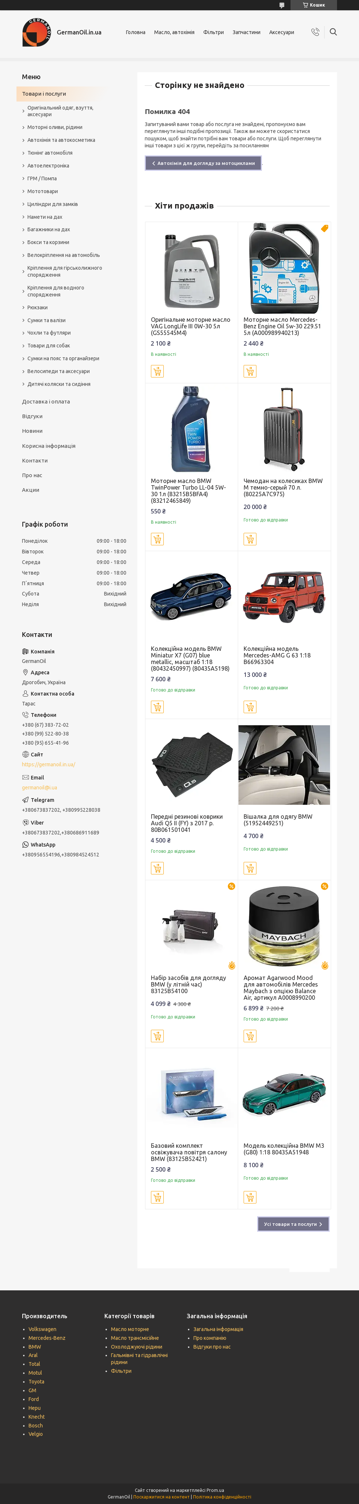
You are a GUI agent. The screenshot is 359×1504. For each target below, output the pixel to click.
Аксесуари (281, 32)
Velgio (36, 1434)
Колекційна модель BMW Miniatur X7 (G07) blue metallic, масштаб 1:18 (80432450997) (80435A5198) (190, 658)
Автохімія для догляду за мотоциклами (206, 163)
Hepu (35, 1408)
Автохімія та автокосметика (61, 140)
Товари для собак (48, 346)
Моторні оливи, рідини (54, 127)
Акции (30, 490)
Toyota (36, 1382)
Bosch (36, 1426)
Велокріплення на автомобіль (63, 255)
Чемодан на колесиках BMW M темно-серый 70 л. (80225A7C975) (283, 487)
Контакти (35, 460)
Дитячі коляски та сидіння (58, 384)
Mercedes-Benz (47, 1338)
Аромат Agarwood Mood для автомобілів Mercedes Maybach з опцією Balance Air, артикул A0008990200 (281, 987)
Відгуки (32, 416)
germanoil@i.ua (39, 787)
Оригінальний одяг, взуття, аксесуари (60, 111)
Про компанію (209, 1338)
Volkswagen (42, 1329)
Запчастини (246, 32)
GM (32, 1390)
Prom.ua (215, 1490)
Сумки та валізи (46, 320)
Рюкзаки (37, 307)
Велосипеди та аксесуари (58, 371)
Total (34, 1364)
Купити (157, 371)
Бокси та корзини (48, 242)
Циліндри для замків (52, 204)
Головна (135, 32)
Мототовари (42, 191)
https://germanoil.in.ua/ (48, 764)
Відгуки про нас (212, 1347)
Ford (34, 1399)
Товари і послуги (44, 94)
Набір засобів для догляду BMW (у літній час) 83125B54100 (188, 984)
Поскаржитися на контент (161, 1496)
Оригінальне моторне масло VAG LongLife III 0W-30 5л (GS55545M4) (190, 326)
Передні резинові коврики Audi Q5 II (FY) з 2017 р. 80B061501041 (187, 823)
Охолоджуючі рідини (136, 1347)
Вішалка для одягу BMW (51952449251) (278, 819)
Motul (35, 1373)
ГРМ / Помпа (42, 178)
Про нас (32, 475)
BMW (35, 1347)
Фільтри (213, 32)
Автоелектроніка (48, 166)
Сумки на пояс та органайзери (63, 358)
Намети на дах (44, 217)
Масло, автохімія (174, 32)
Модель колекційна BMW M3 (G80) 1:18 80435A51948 (284, 1148)
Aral (33, 1355)
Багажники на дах (48, 229)
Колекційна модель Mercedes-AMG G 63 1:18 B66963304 (277, 655)
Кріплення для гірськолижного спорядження (64, 271)
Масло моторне (130, 1329)
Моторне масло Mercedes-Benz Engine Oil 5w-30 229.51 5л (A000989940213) (282, 326)
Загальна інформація (218, 1329)
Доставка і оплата (46, 401)
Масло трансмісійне (135, 1338)
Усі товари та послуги (290, 1224)
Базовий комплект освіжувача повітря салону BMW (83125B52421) (189, 1152)
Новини (32, 431)
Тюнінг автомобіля (50, 153)
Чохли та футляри (49, 333)
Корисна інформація (48, 446)
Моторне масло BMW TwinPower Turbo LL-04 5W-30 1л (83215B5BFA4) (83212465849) (188, 491)
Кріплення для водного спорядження (55, 291)
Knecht (37, 1417)
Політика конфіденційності (222, 1496)
